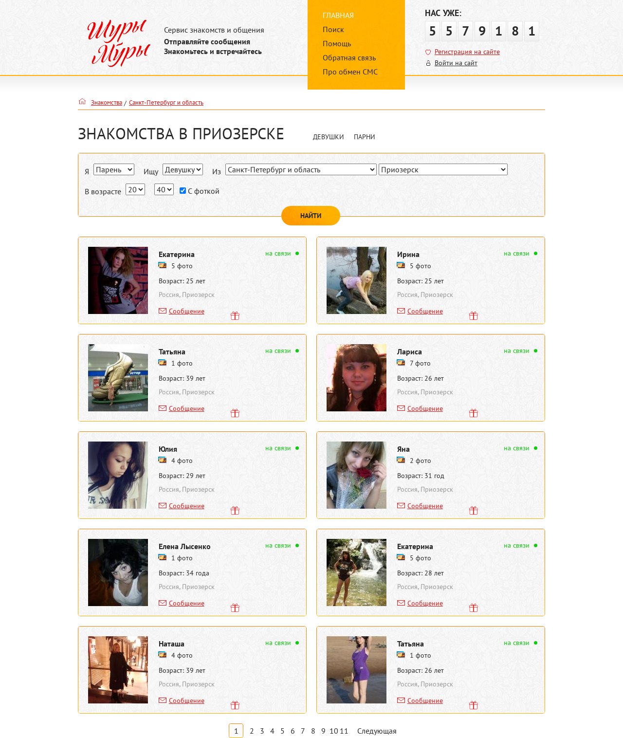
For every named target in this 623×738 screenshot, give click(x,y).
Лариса (409, 351)
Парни (364, 136)
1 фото (182, 363)
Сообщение (186, 311)
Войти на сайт (456, 62)
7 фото (420, 363)
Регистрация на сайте (467, 51)
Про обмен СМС (350, 71)
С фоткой (200, 191)
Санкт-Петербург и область (166, 102)
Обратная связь (349, 57)
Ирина (408, 254)
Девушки (328, 136)
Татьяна (172, 351)
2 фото (420, 460)
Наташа (171, 643)
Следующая (377, 731)
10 (334, 731)
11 (344, 731)
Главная (338, 15)
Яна (403, 449)
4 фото (182, 460)
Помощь (337, 43)
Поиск (333, 29)
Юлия (168, 449)
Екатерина (177, 254)
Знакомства (106, 102)
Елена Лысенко (185, 546)
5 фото (182, 265)
